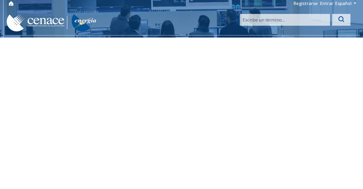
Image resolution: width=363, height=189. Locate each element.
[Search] (285, 20)
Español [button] (344, 3)
